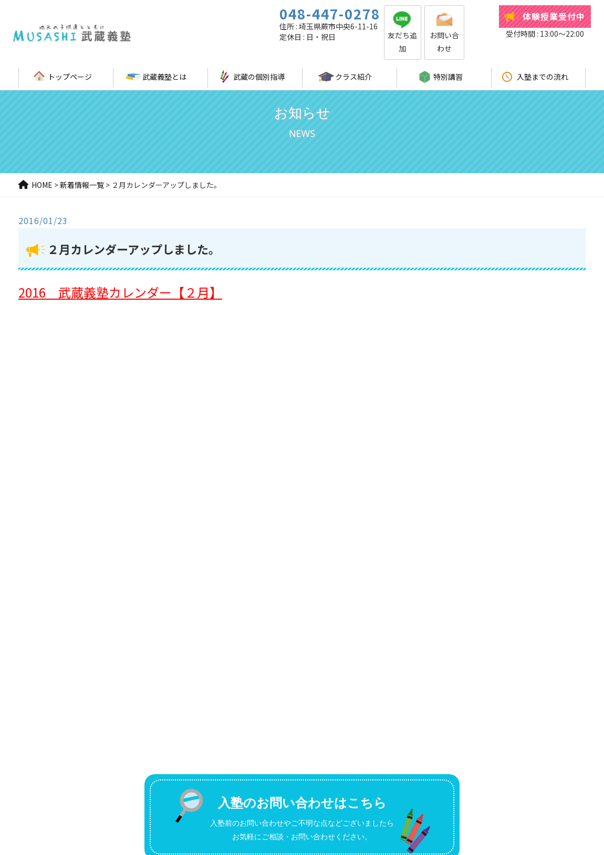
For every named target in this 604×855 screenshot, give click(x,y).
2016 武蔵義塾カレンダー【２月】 (120, 292)
